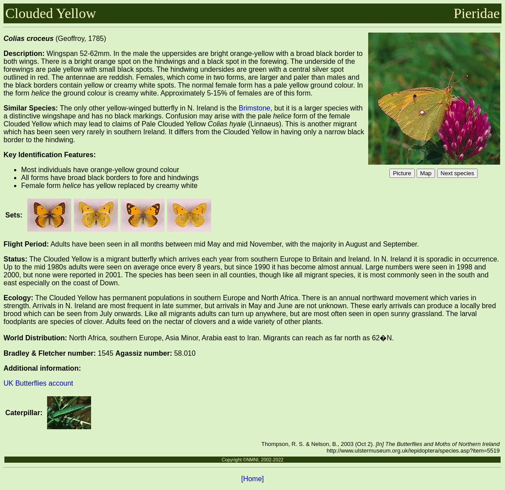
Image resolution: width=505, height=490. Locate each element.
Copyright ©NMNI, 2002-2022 (253, 459)
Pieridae (477, 13)
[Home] (252, 479)
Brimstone (254, 108)
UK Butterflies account (38, 383)
